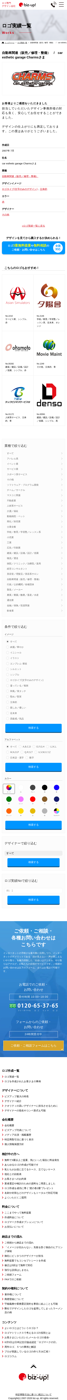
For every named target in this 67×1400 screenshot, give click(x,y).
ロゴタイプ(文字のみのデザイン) (26, 680)
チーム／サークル (16, 490)
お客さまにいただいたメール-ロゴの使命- (27, 1337)
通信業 (10, 600)
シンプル (14, 674)
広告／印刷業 (14, 547)
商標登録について (14, 1299)
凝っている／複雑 (19, 685)
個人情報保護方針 (14, 1144)
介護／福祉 (12, 511)
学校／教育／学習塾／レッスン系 (24, 532)
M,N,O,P (14, 752)
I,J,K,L (53, 746)
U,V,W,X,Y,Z (44, 752)
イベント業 (12, 464)
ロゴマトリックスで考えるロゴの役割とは (28, 1332)
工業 (9, 542)
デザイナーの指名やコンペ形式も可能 (25, 1110)
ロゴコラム (11, 1356)
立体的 (13, 702)
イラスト (14, 658)
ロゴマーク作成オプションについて (24, 1222)
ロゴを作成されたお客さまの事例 (23, 1081)
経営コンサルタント (17, 568)
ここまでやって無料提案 (18, 1212)
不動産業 (11, 500)
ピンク (21, 800)
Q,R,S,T (29, 752)
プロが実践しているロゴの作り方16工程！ (28, 1351)
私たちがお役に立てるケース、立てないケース (30, 1169)
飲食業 (10, 610)
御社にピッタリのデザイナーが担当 (24, 1255)
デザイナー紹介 (13, 1101)
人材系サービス (15, 505)
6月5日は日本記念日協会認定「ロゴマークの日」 (31, 1342)
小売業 (10, 537)
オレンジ (9, 812)
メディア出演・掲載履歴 (18, 1134)
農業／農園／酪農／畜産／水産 (23, 595)
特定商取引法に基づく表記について (33, 1394)
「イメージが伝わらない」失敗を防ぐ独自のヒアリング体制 (34, 1249)
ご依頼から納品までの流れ (19, 1242)
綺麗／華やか (17, 647)
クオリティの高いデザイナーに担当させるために (31, 1105)
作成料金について (14, 1217)
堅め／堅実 (15, 696)
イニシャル (15, 652)
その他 (10, 479)
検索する (33, 727)
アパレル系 (12, 458)
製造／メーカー (15, 589)
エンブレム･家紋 (18, 663)
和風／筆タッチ (18, 691)
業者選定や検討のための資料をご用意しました (30, 1183)
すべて (10, 453)
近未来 (13, 713)
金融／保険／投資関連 (18, 605)
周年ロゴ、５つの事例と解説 (20, 1346)
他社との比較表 (13, 1174)
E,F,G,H (40, 746)
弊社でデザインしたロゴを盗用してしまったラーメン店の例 (34, 1310)
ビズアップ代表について (18, 1130)
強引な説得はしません (17, 1270)
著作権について (13, 1294)
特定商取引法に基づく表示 (19, 1139)
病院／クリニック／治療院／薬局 (24, 563)
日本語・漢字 (17, 757)
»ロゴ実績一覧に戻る (33, 225)
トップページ (9, 43)
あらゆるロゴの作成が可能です (21, 1164)
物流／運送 (12, 558)
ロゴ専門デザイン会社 (20, 4)
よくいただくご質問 (15, 1197)
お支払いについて (14, 1226)
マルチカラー (56, 812)
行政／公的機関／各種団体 (20, 584)
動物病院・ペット (16, 516)
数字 (31, 757)
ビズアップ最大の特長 (17, 1096)
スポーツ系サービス (17, 474)
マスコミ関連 (14, 495)
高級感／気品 (17, 718)
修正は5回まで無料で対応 (18, 1265)
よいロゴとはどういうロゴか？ (21, 1328)
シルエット (15, 669)
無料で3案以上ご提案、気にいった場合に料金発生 (32, 1160)
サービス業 (12, 469)
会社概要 (9, 1125)
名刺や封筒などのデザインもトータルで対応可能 (31, 1192)
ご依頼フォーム (13, 1274)
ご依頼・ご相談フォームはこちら (33, 1045)
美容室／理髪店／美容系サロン (23, 574)
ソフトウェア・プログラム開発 (23, 485)
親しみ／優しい (18, 707)
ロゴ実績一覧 (22, 43)
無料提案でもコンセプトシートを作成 (25, 1260)
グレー (33, 789)
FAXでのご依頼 (13, 1279)
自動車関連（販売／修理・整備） (24, 579)
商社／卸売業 (14, 521)
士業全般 (11, 526)
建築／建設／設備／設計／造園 (23, 553)
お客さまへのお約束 (15, 1178)
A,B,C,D (27, 746)
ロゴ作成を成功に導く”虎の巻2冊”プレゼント (29, 1188)
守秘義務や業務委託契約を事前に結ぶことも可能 (31, 1303)
